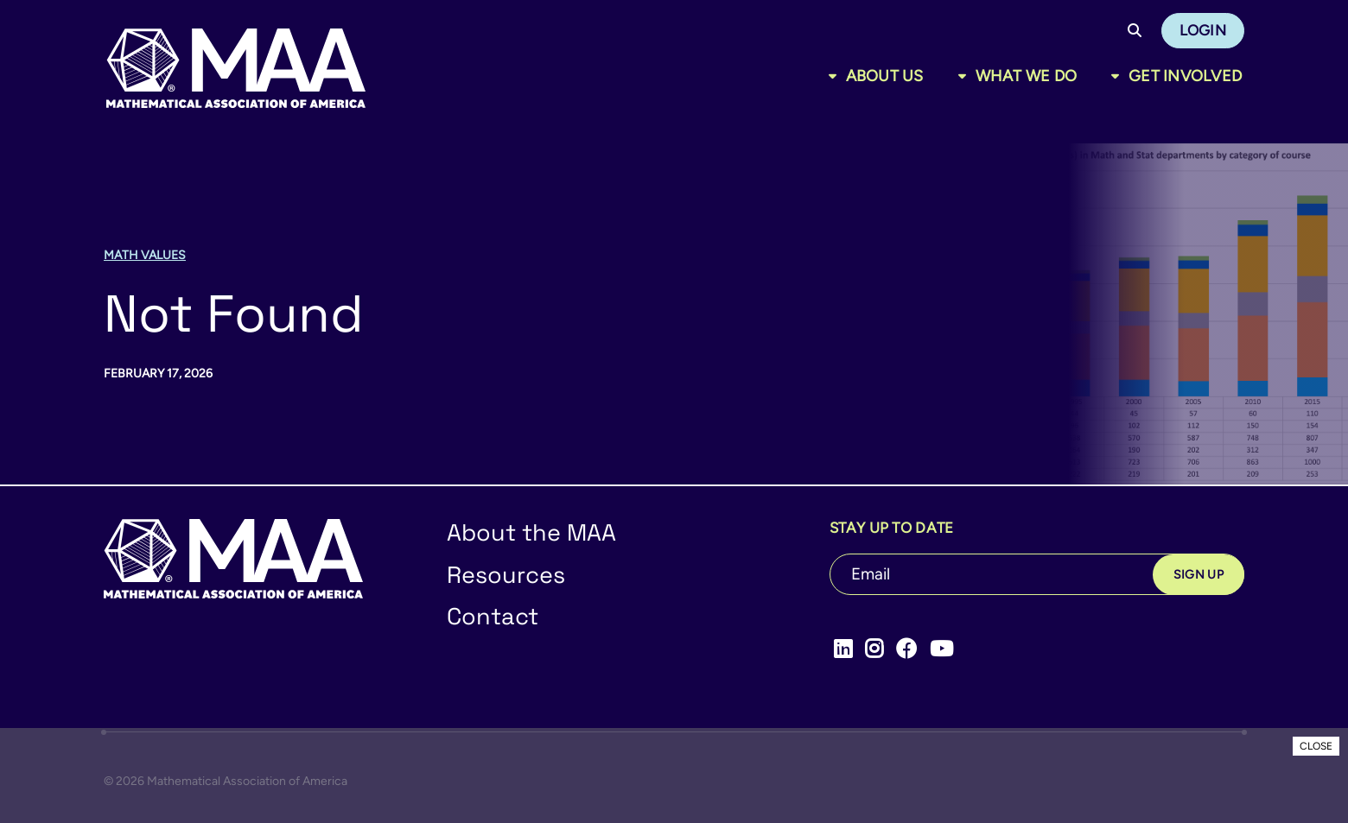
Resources (506, 575)
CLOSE (1316, 746)
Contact (492, 616)
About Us (885, 75)
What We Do (1027, 75)
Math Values (145, 255)
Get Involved (1185, 75)
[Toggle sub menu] (836, 76)
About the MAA (531, 532)
